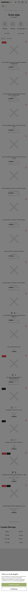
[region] (14, 582)
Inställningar (14, 589)
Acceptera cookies (14, 584)
